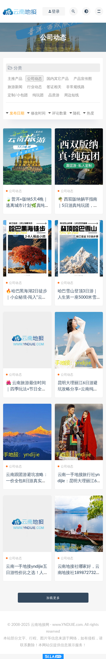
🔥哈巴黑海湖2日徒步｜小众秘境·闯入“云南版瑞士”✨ (26, 297)
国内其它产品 (58, 78)
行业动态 (34, 86)
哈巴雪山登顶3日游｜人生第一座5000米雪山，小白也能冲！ (78, 297)
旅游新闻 (15, 86)
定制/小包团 (18, 95)
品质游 (53, 95)
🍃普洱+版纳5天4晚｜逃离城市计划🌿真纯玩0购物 (27, 205)
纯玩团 (38, 95)
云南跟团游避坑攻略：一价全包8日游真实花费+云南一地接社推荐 (27, 480)
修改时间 (38, 113)
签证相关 (54, 86)
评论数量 (59, 113)
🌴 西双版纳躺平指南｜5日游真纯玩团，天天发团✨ (78, 205)
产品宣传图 (82, 78)
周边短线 (71, 95)
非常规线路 (75, 86)
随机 (76, 113)
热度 (90, 113)
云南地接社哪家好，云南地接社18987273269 (78, 572)
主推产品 (15, 78)
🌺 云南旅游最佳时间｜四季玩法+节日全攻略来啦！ (26, 388)
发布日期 (17, 113)
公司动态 (34, 78)
